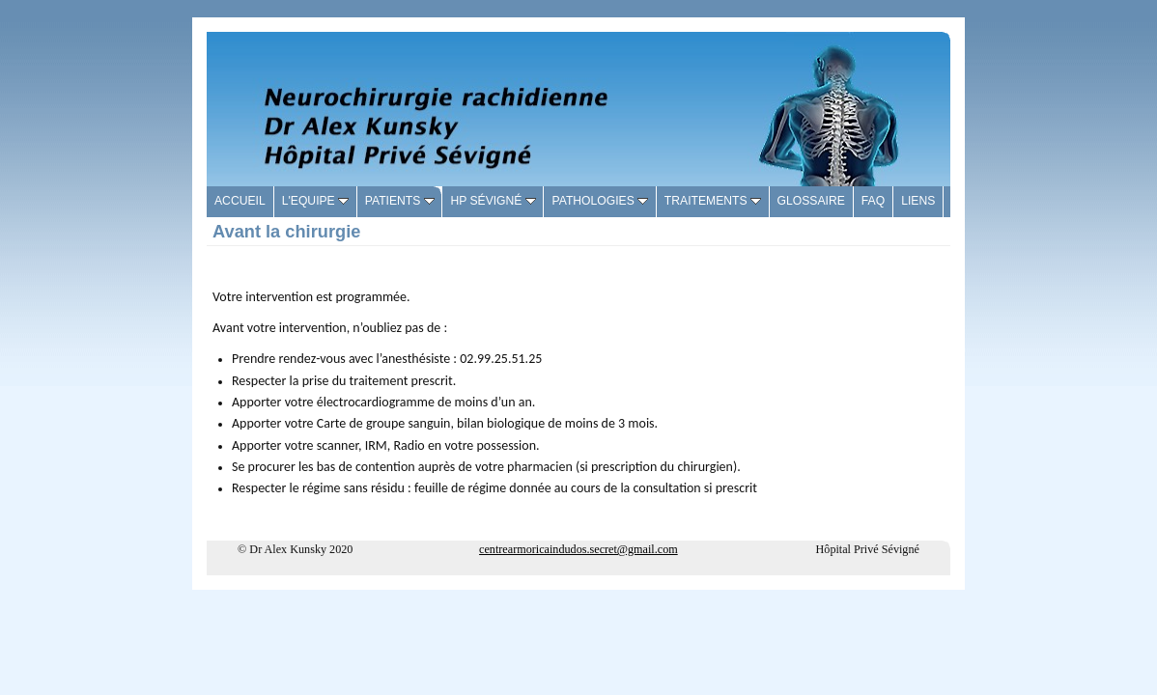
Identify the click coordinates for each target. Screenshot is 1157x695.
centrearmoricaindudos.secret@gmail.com (578, 549)
